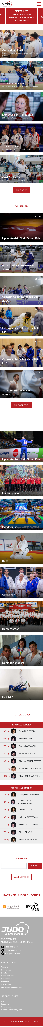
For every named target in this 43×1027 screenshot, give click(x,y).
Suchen (35, 865)
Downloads (5, 979)
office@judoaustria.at (11, 950)
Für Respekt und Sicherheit (11, 988)
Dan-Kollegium (7, 970)
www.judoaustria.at (10, 954)
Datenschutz (6, 1007)
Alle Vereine (21, 877)
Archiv (3, 1001)
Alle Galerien (21, 405)
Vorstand (4, 967)
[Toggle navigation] (39, 4)
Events (4, 973)
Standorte (5, 982)
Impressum (5, 1004)
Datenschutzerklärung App (11, 1010)
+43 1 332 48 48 (9, 947)
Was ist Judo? (6, 985)
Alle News (21, 190)
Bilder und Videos (7, 976)
